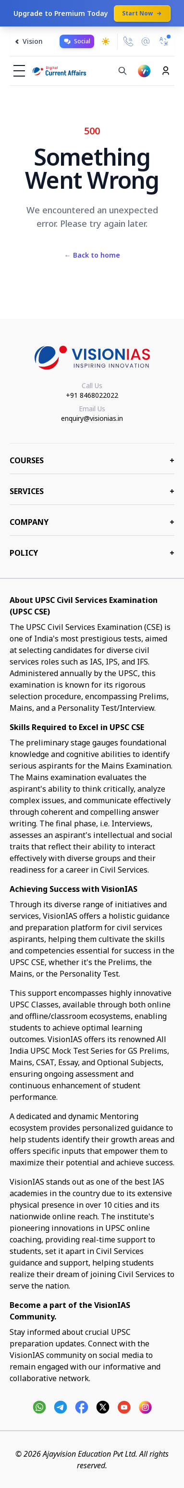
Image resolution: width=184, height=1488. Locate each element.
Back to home (92, 255)
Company (92, 522)
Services (92, 491)
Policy (92, 553)
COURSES (92, 460)
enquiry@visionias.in (92, 418)
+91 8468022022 (92, 395)
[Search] (122, 70)
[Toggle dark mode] (105, 41)
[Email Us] (145, 42)
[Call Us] (128, 41)
